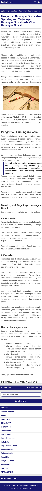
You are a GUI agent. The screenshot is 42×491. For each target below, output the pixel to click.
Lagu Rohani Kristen (9, 446)
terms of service (25, 488)
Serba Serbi (5, 465)
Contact (28, 485)
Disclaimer (14, 488)
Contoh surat (6, 431)
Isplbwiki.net (7, 2)
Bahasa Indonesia (8, 412)
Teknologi (5, 468)
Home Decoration (8, 438)
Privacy (35, 485)
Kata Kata (5, 442)
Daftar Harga (6, 434)
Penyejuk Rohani (7, 461)
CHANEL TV (6, 423)
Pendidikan (5, 457)
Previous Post (32, 388)
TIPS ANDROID (7, 472)
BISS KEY (5, 415)
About (22, 485)
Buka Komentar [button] (21, 401)
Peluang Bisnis (7, 449)
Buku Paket (5, 419)
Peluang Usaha (7, 453)
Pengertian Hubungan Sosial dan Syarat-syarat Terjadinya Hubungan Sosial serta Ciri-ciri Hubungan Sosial (21, 21)
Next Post (7, 388)
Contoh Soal (6, 427)
